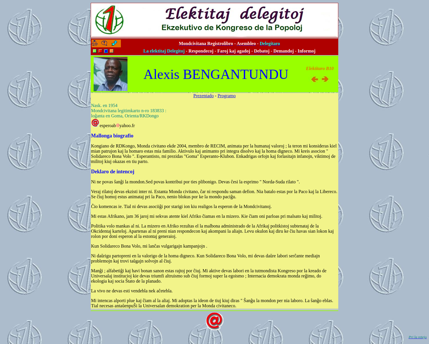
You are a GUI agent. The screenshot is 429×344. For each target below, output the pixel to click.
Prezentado (203, 95)
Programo (227, 95)
